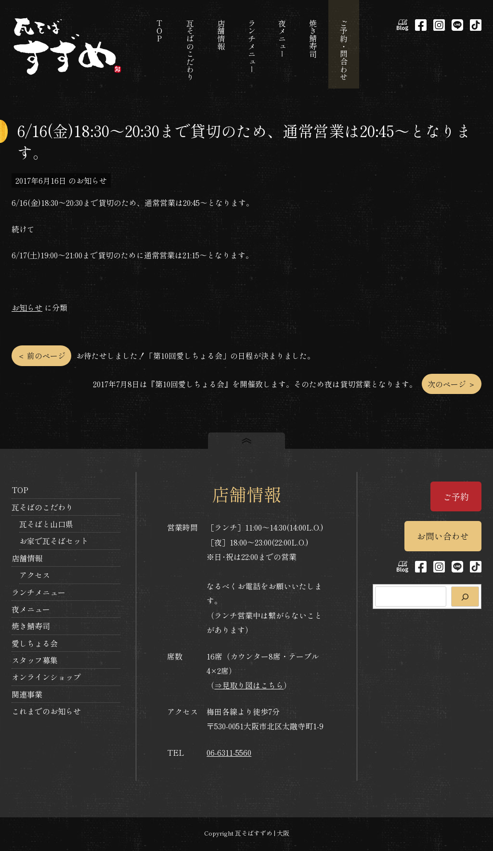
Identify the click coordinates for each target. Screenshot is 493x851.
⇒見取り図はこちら (249, 685)
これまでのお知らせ (46, 711)
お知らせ (27, 307)
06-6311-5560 (229, 752)
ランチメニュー (38, 592)
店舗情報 (27, 558)
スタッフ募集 (35, 660)
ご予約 (456, 496)
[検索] (465, 596)
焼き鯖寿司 (31, 626)
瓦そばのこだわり (42, 507)
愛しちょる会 (35, 643)
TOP (20, 489)
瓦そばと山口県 (46, 524)
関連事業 (27, 694)
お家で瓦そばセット (54, 540)
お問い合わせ (443, 536)
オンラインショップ (46, 677)
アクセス (34, 575)
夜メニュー (31, 609)
